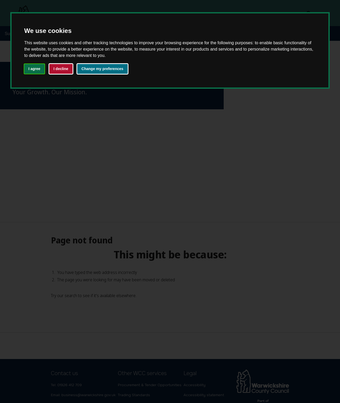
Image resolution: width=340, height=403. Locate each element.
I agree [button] (34, 69)
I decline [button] (61, 69)
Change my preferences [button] (102, 69)
